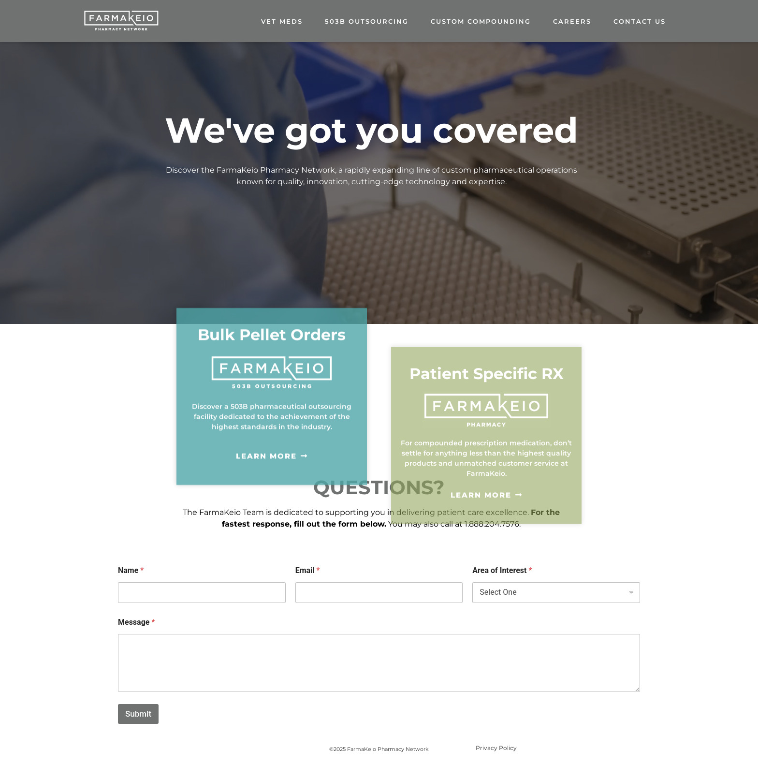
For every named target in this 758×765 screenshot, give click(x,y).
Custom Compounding (481, 21)
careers (572, 21)
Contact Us (639, 21)
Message (136, 622)
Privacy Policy (496, 747)
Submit (138, 714)
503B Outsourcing (366, 21)
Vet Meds (282, 21)
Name (131, 570)
